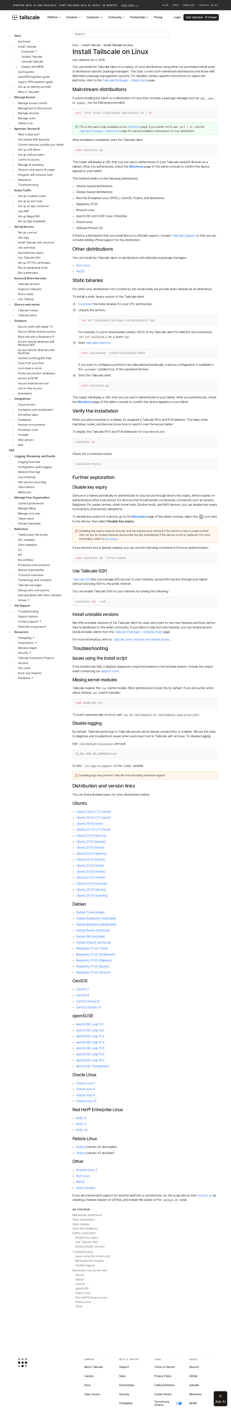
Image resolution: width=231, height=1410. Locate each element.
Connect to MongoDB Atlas (35, 358)
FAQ (11, 450)
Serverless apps (28, 414)
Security (124, 1394)
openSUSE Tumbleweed (92, 1066)
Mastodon (195, 1394)
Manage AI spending (30, 164)
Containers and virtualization (35, 409)
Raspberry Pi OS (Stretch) (93, 972)
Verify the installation (85, 1228)
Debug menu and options (33, 590)
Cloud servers (26, 404)
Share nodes (26, 294)
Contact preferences (31, 503)
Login (177, 17)
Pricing (158, 17)
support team (110, 671)
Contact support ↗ (30, 621)
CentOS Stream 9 (88, 1001)
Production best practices (34, 565)
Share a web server (27, 304)
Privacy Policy (162, 1376)
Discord (194, 1366)
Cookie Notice (163, 1394)
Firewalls (23, 434)
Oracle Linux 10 (86, 1101)
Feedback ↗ (26, 678)
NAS (20, 445)
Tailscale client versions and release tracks (141, 639)
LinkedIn (194, 1385)
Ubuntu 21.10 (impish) (90, 847)
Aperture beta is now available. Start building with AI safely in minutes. (76, 5)
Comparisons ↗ (27, 642)
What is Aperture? (29, 134)
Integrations (22, 398)
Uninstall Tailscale (32, 61)
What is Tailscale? (29, 91)
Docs (176, 5)
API (20, 555)
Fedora (80, 1147)
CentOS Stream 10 (88, 1007)
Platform (54, 17)
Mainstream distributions (87, 1215)
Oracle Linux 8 (85, 1089)
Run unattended (28, 272)
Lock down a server (30, 368)
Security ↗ (24, 652)
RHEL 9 (81, 1124)
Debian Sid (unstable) (90, 936)
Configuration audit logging (35, 467)
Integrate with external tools (35, 174)
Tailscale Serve (27, 315)
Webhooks (24, 492)
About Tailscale (93, 1366)
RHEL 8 (81, 1118)
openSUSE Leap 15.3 (90, 1036)
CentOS (80, 1283)
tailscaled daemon (98, 343)
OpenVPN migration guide (34, 76)
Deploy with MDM (32, 66)
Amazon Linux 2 (86, 1170)
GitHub (193, 1376)
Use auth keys (26, 247)
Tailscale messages (30, 585)
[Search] (120, 34)
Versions (23, 663)
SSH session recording (32, 482)
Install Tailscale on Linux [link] (118, 45)
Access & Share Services (30, 278)
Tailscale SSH (81, 579)
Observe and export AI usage (36, 169)
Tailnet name (26, 518)
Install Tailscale (27, 46)
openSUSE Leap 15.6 (90, 1054)
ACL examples (26, 539)
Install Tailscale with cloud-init (36, 242)
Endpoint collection (30, 289)
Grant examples (27, 544)
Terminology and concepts (34, 580)
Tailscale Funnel (28, 310)
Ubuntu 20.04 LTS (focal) (93, 829)
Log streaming (26, 477)
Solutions (73, 17)
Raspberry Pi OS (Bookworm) (95, 954)
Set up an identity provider (34, 86)
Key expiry (111, 538)
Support (124, 1366)
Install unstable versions (90, 1246)
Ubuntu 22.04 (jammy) (91, 853)
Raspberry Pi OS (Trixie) (92, 948)
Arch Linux (83, 265)
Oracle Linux (82, 1293)
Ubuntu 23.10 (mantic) (91, 871)
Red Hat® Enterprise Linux (91, 1297)
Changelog (125, 1403)
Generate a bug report (32, 626)
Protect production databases (36, 373)
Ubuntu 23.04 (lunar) (90, 865)
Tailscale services (29, 284)
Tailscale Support (183, 235)
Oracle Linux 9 (85, 1095)
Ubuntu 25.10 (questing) (92, 895)
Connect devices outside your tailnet (41, 144)
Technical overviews (30, 575)
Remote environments (31, 424)
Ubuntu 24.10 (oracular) (91, 883)
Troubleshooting (28, 184)
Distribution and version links (89, 1270)
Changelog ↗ (26, 637)
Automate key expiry (30, 252)
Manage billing (27, 508)
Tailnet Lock (25, 123)
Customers (94, 17)
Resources (21, 632)
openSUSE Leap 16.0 (90, 1060)
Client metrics (26, 487)
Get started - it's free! (201, 17)
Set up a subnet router (32, 196)
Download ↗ (29, 51)
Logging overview (29, 461)
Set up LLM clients (29, 149)
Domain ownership (29, 523)
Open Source (92, 1394)
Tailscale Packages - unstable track (138, 632)
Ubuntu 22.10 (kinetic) (91, 859)
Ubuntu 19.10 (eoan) (89, 823)
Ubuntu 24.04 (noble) (90, 877)
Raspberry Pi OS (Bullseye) (94, 960)
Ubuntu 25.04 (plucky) (91, 889)
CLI (20, 549)
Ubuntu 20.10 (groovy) (91, 835)
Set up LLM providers (31, 154)
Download (189, 5)
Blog (165, 5)
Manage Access (24, 97)
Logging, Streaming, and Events (34, 456)
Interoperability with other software (40, 595)
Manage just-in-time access (35, 108)
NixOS (80, 271)
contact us (204, 1195)
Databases (24, 419)
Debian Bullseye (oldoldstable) (96, 924)
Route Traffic (22, 190)
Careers (89, 1376)
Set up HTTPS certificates (34, 262)
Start (17, 35)
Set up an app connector (33, 206)
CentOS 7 (82, 989)
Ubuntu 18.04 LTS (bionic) (93, 817)
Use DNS (23, 211)
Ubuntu (79, 1275)
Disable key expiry (86, 1237)
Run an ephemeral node (33, 267)
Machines (136, 166)
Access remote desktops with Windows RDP (36, 343)
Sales (122, 1376)
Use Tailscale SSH (29, 257)
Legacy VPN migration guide (35, 81)
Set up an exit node (30, 201)
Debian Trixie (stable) (90, 912)
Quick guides (26, 71)
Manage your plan (29, 513)
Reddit (193, 1403)
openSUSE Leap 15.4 (90, 1042)
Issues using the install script (92, 1256)
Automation (25, 393)
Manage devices (28, 113)
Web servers (26, 439)
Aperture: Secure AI (26, 128)
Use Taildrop (26, 299)
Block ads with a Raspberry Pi (36, 336)
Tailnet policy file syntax (33, 534)
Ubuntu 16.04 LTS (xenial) (93, 811)
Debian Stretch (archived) (93, 942)
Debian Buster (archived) (93, 930)
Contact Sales (208, 5)
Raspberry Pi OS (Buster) (93, 966)
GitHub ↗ (24, 600)
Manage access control (32, 103)
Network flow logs (29, 471)
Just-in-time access (30, 388)
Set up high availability (32, 221)
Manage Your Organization (32, 497)
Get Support (22, 605)
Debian (79, 1279)
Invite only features (30, 673)
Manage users (26, 118)
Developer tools (28, 429)
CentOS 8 (82, 995)
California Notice (164, 1385)
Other (78, 1306)
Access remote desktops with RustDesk (36, 352)
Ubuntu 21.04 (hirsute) (91, 841)
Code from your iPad (31, 363)
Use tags (23, 237)
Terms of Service (164, 1366)
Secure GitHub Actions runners (37, 331)
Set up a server (27, 232)
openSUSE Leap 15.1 (90, 1024)
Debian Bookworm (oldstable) (96, 918)
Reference (24, 179)
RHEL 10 (82, 1130)
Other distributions (83, 1219)
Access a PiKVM (28, 378)
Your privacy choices (168, 1403)
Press (87, 1385)
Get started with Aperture (34, 139)
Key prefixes (25, 559)
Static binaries (85, 1188)
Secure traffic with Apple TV (35, 326)
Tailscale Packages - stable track (125, 80)
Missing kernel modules (89, 1260)
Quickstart (24, 41)
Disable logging (85, 1265)
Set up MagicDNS (29, 216)
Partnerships (139, 17)
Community (116, 17)
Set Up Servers (24, 226)
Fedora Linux (83, 1301)
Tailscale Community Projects (36, 657)
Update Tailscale (31, 56)
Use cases (24, 668)
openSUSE (82, 1288)
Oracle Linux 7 (85, 1083)
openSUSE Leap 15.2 (90, 1030)
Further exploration (84, 1233)
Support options (28, 616)
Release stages (27, 647)
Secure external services (33, 383)
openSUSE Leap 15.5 (90, 1048)
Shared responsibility (31, 570)
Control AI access (29, 159)
